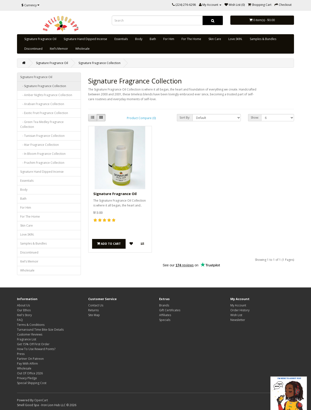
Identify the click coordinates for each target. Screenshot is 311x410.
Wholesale (82, 49)
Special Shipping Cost (31, 383)
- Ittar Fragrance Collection (39, 145)
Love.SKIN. (235, 39)
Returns (93, 310)
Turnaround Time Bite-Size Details (40, 330)
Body (138, 39)
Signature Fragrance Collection (99, 63)
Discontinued (33, 49)
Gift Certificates (169, 310)
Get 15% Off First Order (33, 344)
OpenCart (41, 400)
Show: (255, 117)
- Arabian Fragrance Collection (42, 104)
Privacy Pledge (27, 378)
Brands (164, 305)
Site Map (94, 315)
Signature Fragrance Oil (40, 39)
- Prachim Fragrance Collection (42, 163)
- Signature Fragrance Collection (43, 86)
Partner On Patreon (30, 359)
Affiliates (165, 315)
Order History (240, 310)
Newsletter (237, 320)
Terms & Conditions (30, 325)
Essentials (121, 39)
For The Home (191, 39)
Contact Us (95, 305)
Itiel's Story (24, 315)
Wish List (236, 315)
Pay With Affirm (27, 363)
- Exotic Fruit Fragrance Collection (44, 113)
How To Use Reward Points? (36, 349)
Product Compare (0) (141, 118)
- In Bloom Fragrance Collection (43, 154)
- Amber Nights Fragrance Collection (46, 95)
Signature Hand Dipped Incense (85, 39)
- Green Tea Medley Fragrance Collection (42, 124)
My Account (238, 305)
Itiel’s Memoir (59, 49)
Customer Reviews (29, 334)
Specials (164, 320)
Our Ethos (24, 310)
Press (21, 354)
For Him (168, 39)
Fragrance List (26, 339)
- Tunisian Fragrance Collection (42, 136)
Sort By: (185, 117)
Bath (153, 39)
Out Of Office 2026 (30, 373)
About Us (23, 305)
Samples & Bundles (263, 39)
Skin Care (214, 39)
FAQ (20, 320)
